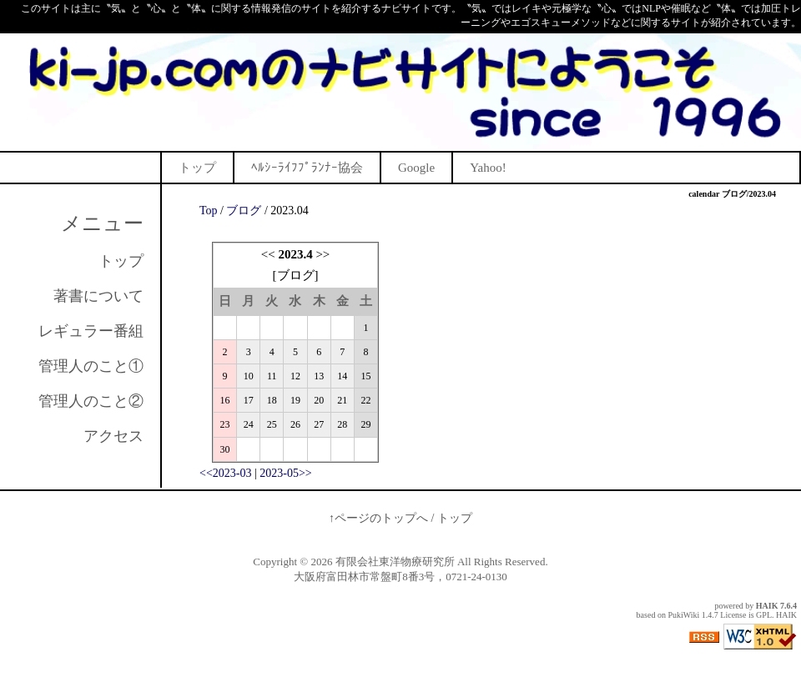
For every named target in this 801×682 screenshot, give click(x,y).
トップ (197, 167)
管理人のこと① (91, 366)
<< (268, 254)
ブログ (243, 210)
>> (322, 254)
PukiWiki (683, 614)
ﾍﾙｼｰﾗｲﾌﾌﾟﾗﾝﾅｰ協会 (307, 167)
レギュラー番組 (91, 330)
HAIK (767, 605)
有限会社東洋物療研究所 (395, 561)
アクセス (113, 436)
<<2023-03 (225, 473)
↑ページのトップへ (378, 518)
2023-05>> (285, 473)
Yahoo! (488, 167)
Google (416, 167)
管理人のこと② (91, 401)
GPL (764, 614)
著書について (98, 295)
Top (208, 210)
